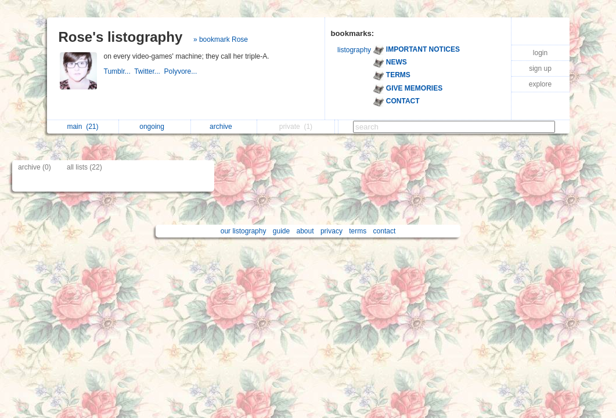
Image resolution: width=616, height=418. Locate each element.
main (82, 126)
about (305, 231)
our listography (243, 231)
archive (224, 126)
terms (357, 231)
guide (281, 231)
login (540, 53)
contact (384, 231)
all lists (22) (84, 167)
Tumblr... (119, 71)
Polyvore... (181, 71)
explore (540, 84)
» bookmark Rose (220, 39)
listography (354, 50)
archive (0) (34, 167)
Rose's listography (121, 37)
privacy (331, 231)
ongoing (154, 126)
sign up (540, 68)
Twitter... (149, 71)
